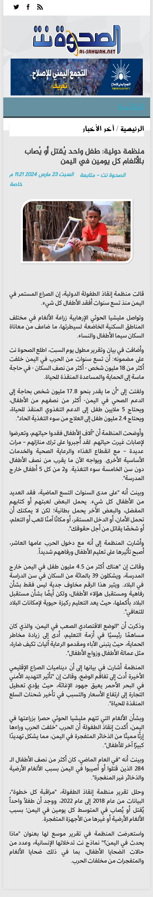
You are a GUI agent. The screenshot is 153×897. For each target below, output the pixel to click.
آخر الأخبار (98, 128)
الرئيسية (132, 128)
